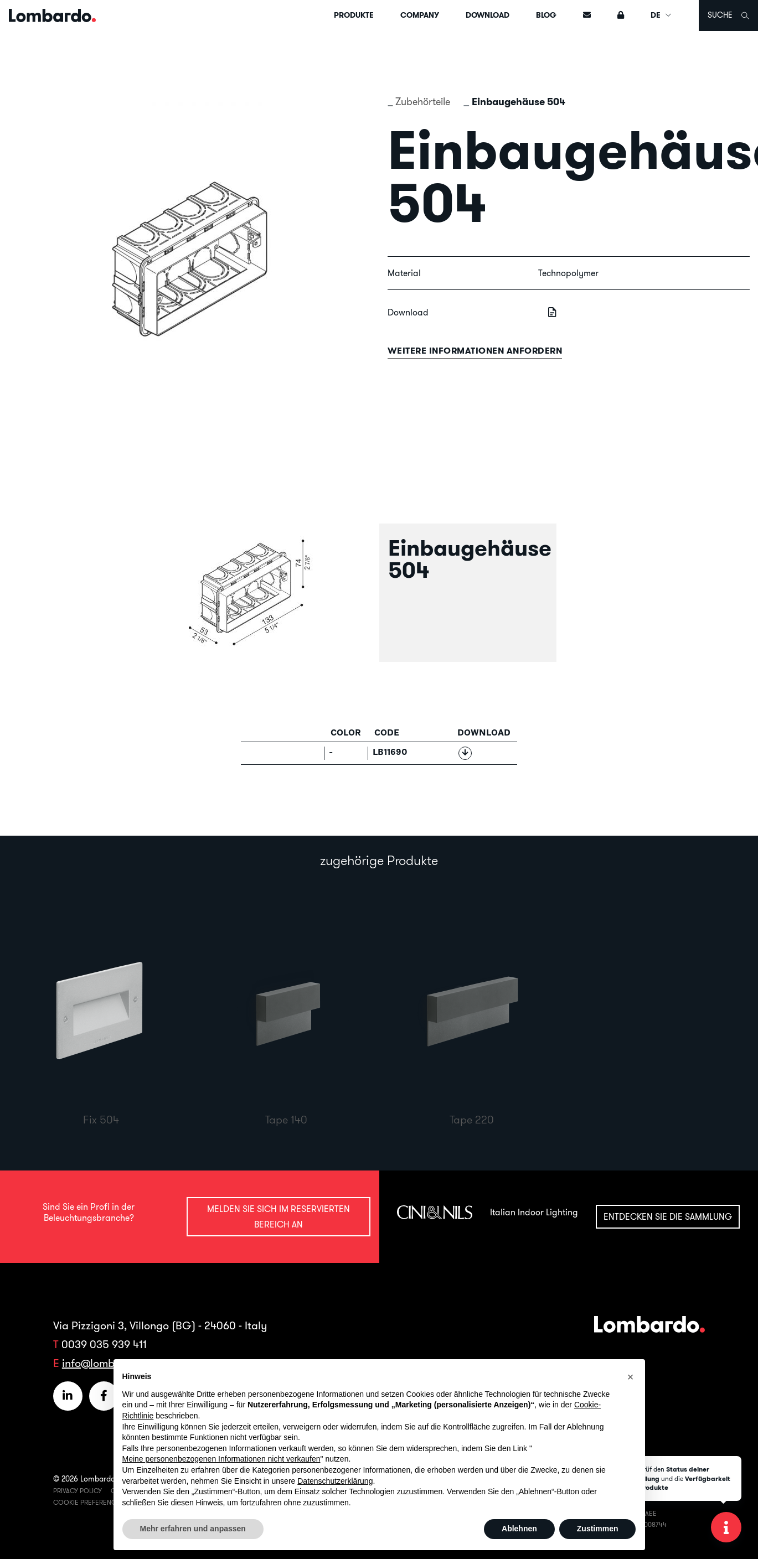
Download (487, 15)
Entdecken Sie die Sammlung (668, 1216)
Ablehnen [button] (519, 1528)
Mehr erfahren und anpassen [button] (193, 1528)
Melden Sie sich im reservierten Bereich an (278, 1216)
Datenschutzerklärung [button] (335, 1481)
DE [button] (661, 15)
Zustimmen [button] (597, 1528)
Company (419, 15)
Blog (546, 15)
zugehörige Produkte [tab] (379, 860)
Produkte (354, 15)
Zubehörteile (422, 101)
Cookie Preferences (88, 1502)
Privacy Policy (77, 1491)
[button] (631, 1377)
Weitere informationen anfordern (475, 350)
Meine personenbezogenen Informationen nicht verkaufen (221, 1458)
